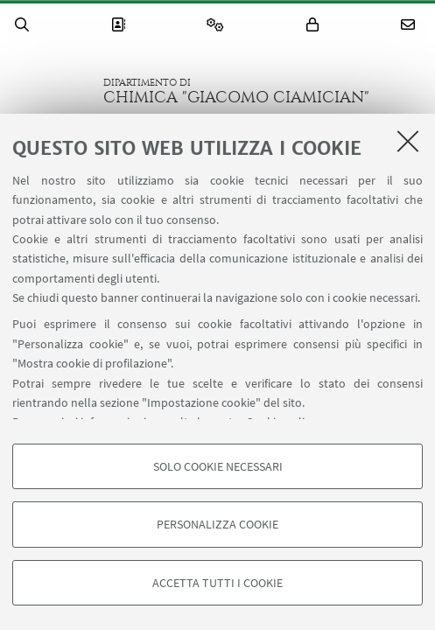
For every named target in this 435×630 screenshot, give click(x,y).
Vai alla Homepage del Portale (51, 91)
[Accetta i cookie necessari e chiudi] (408, 141)
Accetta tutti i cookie (217, 583)
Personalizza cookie (217, 524)
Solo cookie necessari (218, 466)
